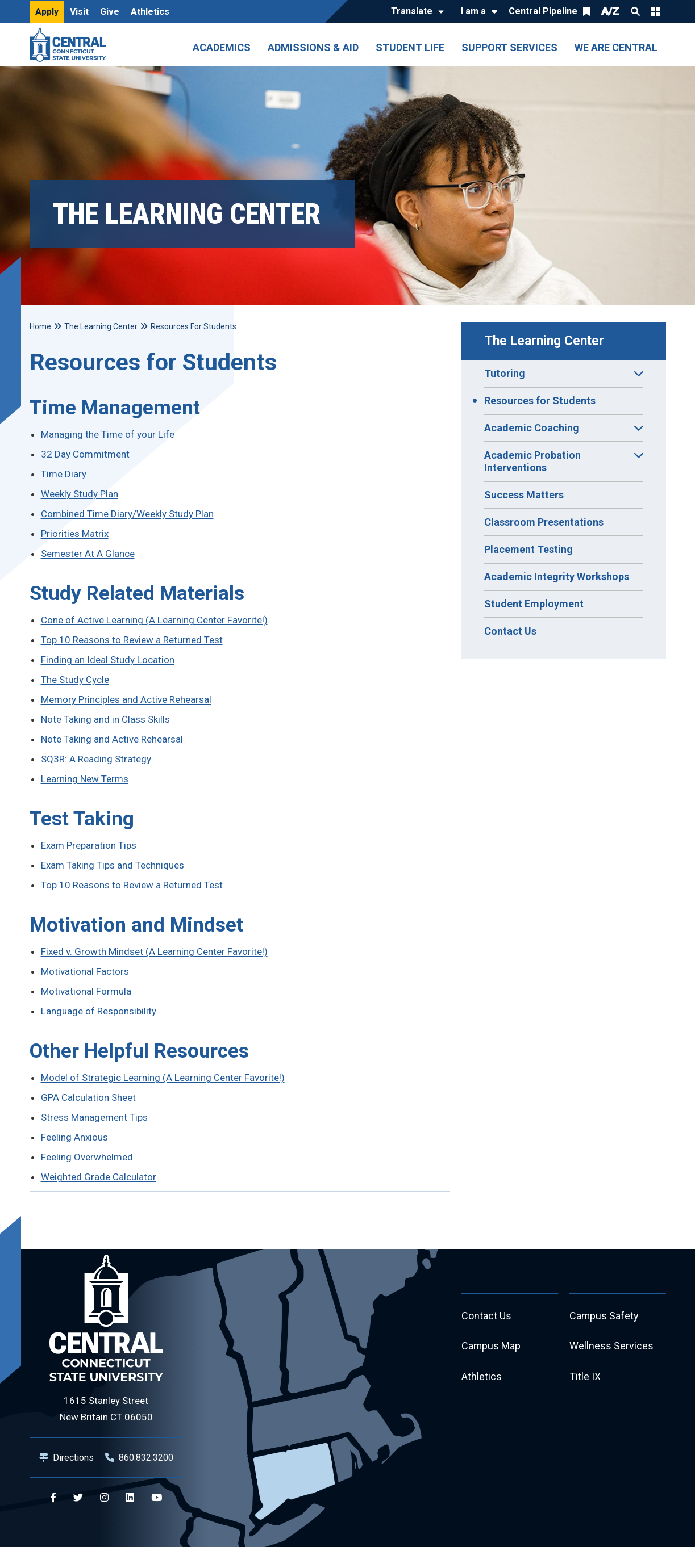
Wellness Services (611, 1347)
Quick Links (656, 11)
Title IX (585, 1378)
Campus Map (491, 1347)
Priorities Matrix (75, 533)
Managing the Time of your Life (107, 434)
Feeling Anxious (74, 1137)
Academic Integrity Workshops (556, 576)
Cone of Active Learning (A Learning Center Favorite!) (154, 620)
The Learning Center (544, 341)
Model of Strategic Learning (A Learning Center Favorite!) (163, 1077)
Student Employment (534, 604)
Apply (47, 11)
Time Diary (63, 474)
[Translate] (414, 12)
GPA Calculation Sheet (88, 1097)
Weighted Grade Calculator (98, 1177)
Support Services (509, 47)
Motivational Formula (86, 991)
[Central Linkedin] (130, 1498)
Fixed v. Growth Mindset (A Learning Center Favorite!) (154, 951)
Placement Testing (528, 549)
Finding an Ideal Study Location (107, 659)
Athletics (150, 11)
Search (635, 11)
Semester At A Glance (88, 553)
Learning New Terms (84, 779)
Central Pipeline (543, 11)
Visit (79, 11)
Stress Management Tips (94, 1117)
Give (109, 11)
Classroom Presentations (544, 522)
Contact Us (510, 631)
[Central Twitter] (78, 1498)
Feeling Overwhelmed (87, 1157)
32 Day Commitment (85, 454)
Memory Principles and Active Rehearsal (126, 699)
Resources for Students (540, 400)
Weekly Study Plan (79, 494)
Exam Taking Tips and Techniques (112, 865)
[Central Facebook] (53, 1498)
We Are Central (616, 47)
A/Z (610, 11)
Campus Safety (604, 1316)
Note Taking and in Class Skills (105, 719)
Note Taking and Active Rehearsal (112, 739)
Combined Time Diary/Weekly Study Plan (127, 513)
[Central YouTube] (156, 1498)
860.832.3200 (146, 1457)
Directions (73, 1457)
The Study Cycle (75, 679)
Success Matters (524, 495)
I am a (473, 11)
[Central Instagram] (104, 1498)
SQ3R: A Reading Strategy (96, 759)
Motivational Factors (85, 971)
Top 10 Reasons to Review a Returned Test (132, 639)
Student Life (410, 47)
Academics (222, 47)
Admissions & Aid (313, 47)
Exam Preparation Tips (88, 845)
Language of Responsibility (98, 1011)
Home (40, 326)
